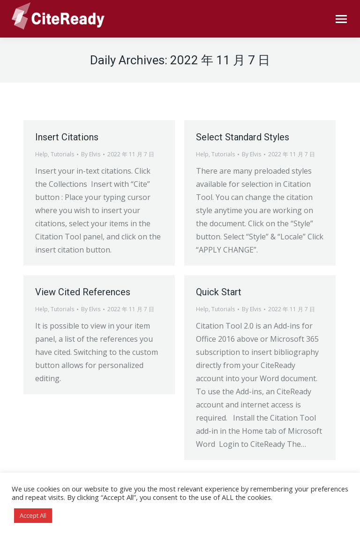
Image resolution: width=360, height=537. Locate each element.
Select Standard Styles (242, 137)
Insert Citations (66, 137)
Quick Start (218, 292)
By (90, 154)
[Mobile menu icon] (341, 19)
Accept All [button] (33, 515)
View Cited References (82, 292)
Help (41, 154)
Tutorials (62, 154)
